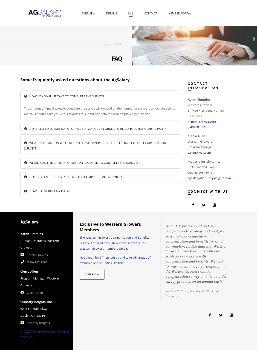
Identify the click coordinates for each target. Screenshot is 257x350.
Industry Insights (38, 323)
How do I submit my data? (47, 191)
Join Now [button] (92, 274)
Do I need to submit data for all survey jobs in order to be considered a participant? (95, 129)
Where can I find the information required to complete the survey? (81, 163)
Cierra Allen (35, 293)
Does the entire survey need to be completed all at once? (73, 177)
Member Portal (179, 13)
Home (108, 44)
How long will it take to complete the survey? (64, 96)
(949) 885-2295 (198, 127)
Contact (150, 13)
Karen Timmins (37, 255)
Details (111, 13)
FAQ (130, 13)
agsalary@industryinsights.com (209, 178)
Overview (88, 13)
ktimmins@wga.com (202, 121)
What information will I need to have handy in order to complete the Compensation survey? (95, 145)
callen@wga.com (199, 152)
